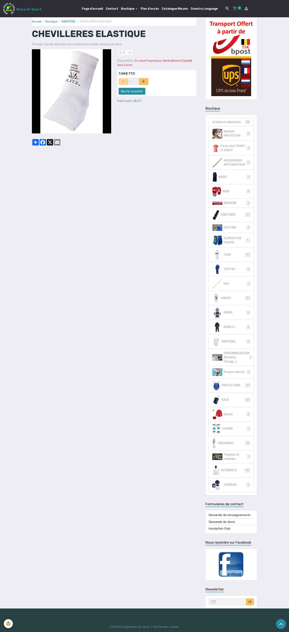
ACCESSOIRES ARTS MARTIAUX (231, 163)
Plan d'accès (150, 8)
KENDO (231, 313)
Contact (112, 8)
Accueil (36, 21)
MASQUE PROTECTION (231, 134)
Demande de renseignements (230, 515)
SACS (231, 400)
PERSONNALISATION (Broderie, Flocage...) (232, 357)
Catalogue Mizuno (175, 8)
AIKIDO (231, 177)
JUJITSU (231, 269)
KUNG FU (231, 327)
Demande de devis (222, 522)
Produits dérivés (231, 372)
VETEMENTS (231, 470)
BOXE (231, 191)
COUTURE (231, 227)
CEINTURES (231, 215)
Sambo (231, 414)
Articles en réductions (231, 122)
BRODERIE (231, 203)
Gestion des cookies (166, 627)
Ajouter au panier (132, 91)
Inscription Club (219, 528)
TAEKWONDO (231, 443)
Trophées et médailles (231, 457)
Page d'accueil (92, 8)
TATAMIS (231, 429)
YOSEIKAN (231, 485)
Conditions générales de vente (130, 627)
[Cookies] (8, 623)
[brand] (22, 8)
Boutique (128, 8)
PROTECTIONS (231, 385)
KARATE (231, 298)
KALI (231, 284)
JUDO (231, 255)
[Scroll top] (281, 624)
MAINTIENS (68, 21)
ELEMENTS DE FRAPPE (231, 240)
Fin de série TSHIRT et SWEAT (231, 148)
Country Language (204, 8)
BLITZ (137, 101)
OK (250, 602)
